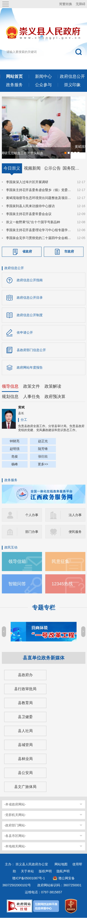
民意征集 (60, 561)
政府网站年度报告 (30, 368)
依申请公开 (25, 333)
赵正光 (43, 441)
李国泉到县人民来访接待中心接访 (30, 206)
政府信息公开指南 (30, 280)
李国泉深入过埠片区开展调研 (27, 182)
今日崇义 (11, 168)
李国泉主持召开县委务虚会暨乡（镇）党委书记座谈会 (38, 190)
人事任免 (31, 396)
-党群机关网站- (15, 815)
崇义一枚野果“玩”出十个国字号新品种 (33, 222)
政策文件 (31, 386)
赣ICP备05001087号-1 (28, 878)
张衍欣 (43, 457)
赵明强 (14, 449)
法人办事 (75, 515)
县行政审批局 (25, 689)
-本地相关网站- (15, 846)
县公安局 (25, 773)
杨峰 (14, 464)
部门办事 (31, 532)
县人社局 (25, 731)
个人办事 (31, 515)
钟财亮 (14, 441)
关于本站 (27, 871)
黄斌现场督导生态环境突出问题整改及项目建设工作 (38, 198)
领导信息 (10, 386)
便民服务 (75, 532)
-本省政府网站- (15, 804)
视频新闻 (32, 168)
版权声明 (45, 871)
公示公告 (52, 168)
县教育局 (25, 703)
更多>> (43, 464)
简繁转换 (65, 4)
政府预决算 (55, 396)
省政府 (27, 252)
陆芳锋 (43, 449)
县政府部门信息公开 (31, 350)
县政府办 (25, 675)
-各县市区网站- (15, 836)
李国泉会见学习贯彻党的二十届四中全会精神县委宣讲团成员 (38, 238)
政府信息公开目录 (30, 298)
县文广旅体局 (25, 787)
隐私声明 (63, 871)
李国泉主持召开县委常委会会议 (29, 214)
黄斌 (21, 407)
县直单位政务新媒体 (43, 658)
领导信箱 (17, 561)
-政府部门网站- (15, 825)
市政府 (69, 252)
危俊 (14, 457)
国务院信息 (73, 168)
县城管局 (25, 745)
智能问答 (17, 584)
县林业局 (25, 759)
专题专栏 (43, 608)
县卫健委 (25, 717)
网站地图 (61, 864)
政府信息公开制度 (30, 315)
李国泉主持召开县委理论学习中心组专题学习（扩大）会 (38, 230)
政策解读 (53, 386)
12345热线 (62, 584)
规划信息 (10, 396)
